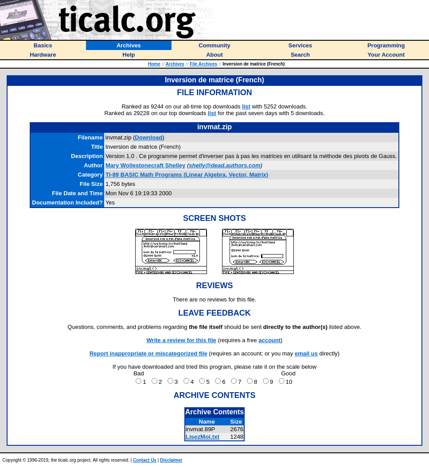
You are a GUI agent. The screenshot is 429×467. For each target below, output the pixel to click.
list (246, 106)
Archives (175, 64)
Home (154, 64)
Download (148, 137)
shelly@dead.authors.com (225, 165)
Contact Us (144, 460)
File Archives (203, 64)
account (269, 340)
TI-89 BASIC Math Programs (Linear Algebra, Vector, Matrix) (186, 174)
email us (306, 353)
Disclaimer (171, 460)
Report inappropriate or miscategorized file (148, 353)
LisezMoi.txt (202, 436)
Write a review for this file (181, 340)
